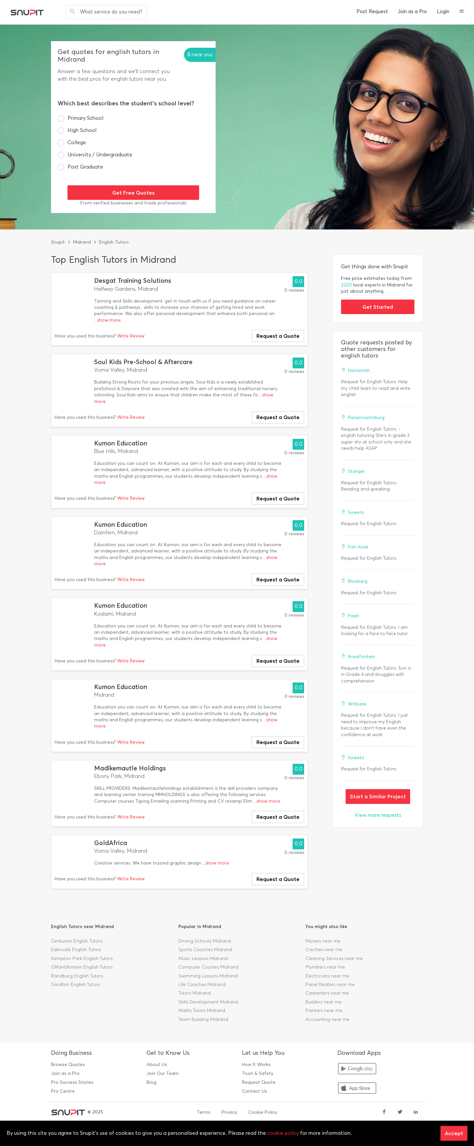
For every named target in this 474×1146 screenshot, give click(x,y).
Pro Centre (63, 1091)
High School (81, 130)
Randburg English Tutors (77, 976)
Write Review (131, 336)
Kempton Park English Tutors (82, 958)
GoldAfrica (110, 843)
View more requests (378, 815)
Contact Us (254, 1091)
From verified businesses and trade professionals (133, 203)
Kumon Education (120, 443)
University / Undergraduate (99, 154)
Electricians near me (327, 976)
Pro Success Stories (72, 1082)
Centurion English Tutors (76, 941)
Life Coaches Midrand (201, 984)
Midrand (82, 242)
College (76, 142)
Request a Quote (278, 336)
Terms (203, 1112)
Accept (454, 1133)
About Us (156, 1064)
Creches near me (323, 949)
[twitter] (400, 1112)
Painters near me (323, 1010)
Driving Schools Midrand (204, 941)
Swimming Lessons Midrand (208, 976)
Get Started (377, 307)
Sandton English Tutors (75, 984)
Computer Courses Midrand (208, 967)
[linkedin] (415, 1112)
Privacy (229, 1112)
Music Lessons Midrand (203, 958)
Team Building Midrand (203, 1019)
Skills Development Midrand (208, 1002)
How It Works (256, 1064)
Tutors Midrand (194, 993)
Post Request (372, 11)
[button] (461, 12)
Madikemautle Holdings (130, 768)
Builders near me (323, 1002)
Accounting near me (327, 1019)
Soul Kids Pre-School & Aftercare (143, 362)
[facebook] (384, 1112)
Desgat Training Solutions (132, 280)
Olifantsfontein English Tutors (82, 967)
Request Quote (259, 1082)
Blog (151, 1082)
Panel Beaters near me (330, 984)
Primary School (85, 118)
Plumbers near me (325, 967)
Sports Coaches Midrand (205, 949)
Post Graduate (85, 167)
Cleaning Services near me (334, 958)
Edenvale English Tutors (76, 949)
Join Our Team (162, 1073)
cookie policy (283, 1133)
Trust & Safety (257, 1073)
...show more (107, 320)
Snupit (58, 242)
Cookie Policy (262, 1112)
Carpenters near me (327, 993)
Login (443, 11)
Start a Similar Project (378, 796)
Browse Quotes (68, 1064)
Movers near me (322, 941)
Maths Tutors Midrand (201, 1010)
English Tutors (114, 242)
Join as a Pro (412, 11)
